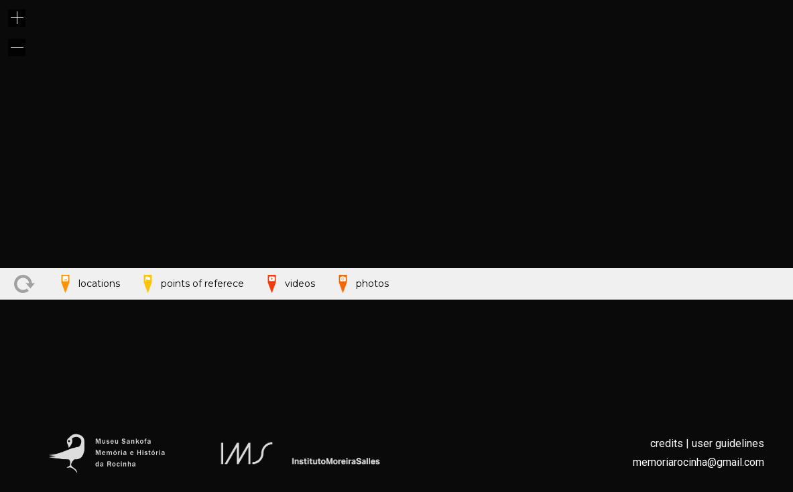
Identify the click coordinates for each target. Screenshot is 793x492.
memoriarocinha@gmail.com (698, 462)
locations (87, 393)
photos (360, 393)
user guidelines (728, 443)
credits (666, 443)
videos (288, 393)
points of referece (190, 393)
